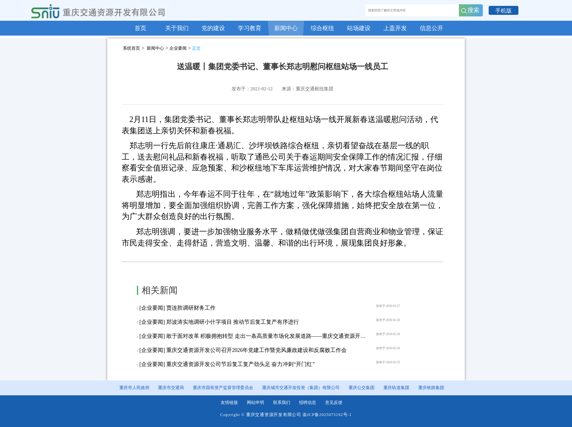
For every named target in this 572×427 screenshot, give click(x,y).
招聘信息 (307, 402)
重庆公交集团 (361, 388)
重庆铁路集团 (431, 388)
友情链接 (229, 402)
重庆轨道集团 (396, 388)
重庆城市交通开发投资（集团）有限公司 (301, 388)
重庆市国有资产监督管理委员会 (223, 388)
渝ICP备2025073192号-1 (326, 415)
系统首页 (131, 48)
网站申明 (255, 402)
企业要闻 (178, 48)
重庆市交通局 (171, 388)
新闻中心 (155, 48)
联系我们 (281, 402)
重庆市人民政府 (134, 388)
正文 (196, 48)
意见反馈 (333, 402)
